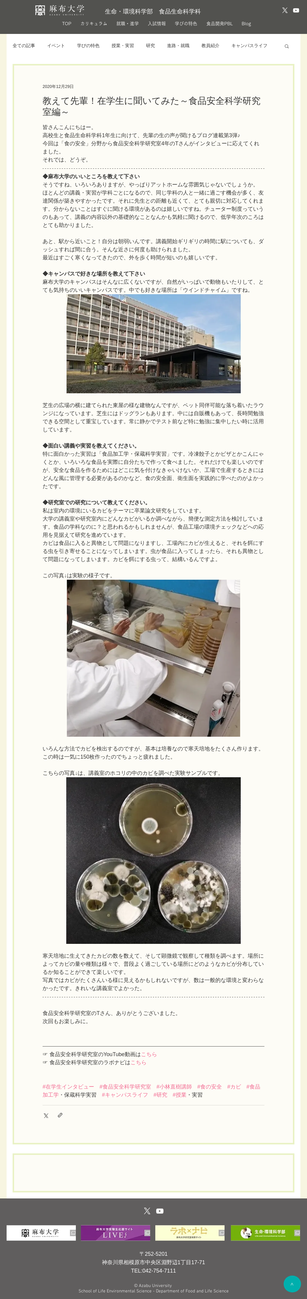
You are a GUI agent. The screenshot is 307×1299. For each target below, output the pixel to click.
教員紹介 (210, 46)
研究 (150, 46)
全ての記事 (24, 46)
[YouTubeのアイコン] (296, 10)
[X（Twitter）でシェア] (45, 1115)
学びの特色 (88, 46)
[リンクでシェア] (60, 1115)
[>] (292, 1284)
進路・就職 (178, 46)
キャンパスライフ (249, 46)
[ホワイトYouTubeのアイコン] (159, 1211)
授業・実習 (123, 46)
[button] (287, 46)
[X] (285, 10)
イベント (56, 46)
